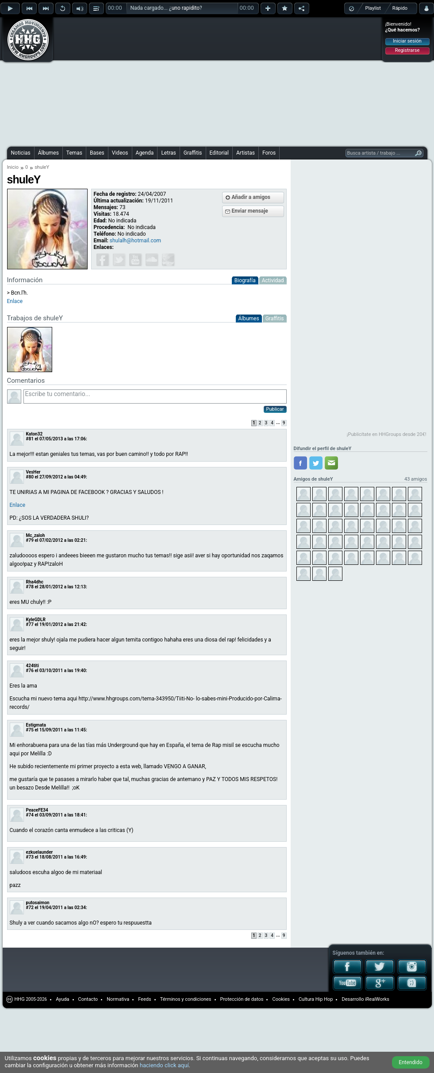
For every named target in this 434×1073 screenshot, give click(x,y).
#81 (30, 438)
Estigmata (36, 725)
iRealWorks (377, 999)
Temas (74, 153)
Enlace (15, 301)
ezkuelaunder (39, 852)
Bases (97, 153)
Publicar (275, 409)
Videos (120, 153)
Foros (269, 153)
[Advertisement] (140, 81)
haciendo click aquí (164, 1065)
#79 (30, 540)
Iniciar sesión (407, 41)
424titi (32, 665)
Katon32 (34, 434)
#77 (30, 624)
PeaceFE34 (37, 810)
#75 (30, 729)
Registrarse (407, 50)
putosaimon (38, 902)
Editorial (219, 153)
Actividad (273, 280)
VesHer (33, 472)
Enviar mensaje (250, 211)
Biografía (245, 280)
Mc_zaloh (35, 535)
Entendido (410, 1062)
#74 (30, 815)
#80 (30, 476)
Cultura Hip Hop (316, 999)
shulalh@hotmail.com (135, 240)
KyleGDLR (36, 619)
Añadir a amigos (251, 197)
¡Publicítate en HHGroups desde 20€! (386, 434)
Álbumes (48, 153)
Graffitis (193, 153)
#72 (30, 907)
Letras (168, 153)
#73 (30, 857)
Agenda (145, 153)
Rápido (399, 8)
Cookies (280, 999)
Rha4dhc (35, 581)
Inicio (13, 167)
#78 (30, 586)
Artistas (245, 153)
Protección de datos (242, 999)
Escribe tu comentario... (155, 396)
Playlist (373, 8)
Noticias (21, 153)
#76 (30, 670)
